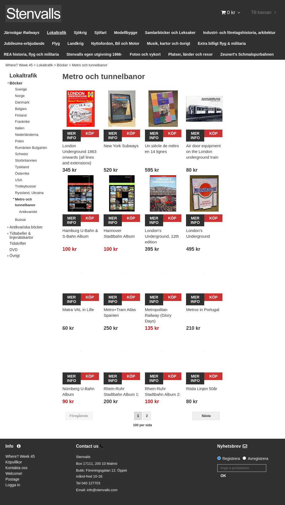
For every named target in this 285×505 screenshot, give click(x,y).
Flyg (56, 43)
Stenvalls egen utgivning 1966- (94, 54)
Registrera (231, 458)
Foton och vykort (145, 54)
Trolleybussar (25, 186)
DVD (14, 249)
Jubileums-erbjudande (24, 43)
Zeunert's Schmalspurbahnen (247, 54)
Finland (21, 115)
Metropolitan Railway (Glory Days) (158, 315)
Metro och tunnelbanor (89, 65)
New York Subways (121, 145)
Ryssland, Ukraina (29, 193)
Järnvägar (21, 32)
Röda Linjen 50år (201, 388)
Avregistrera (258, 458)
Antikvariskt (28, 212)
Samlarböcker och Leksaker (170, 32)
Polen (19, 141)
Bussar (20, 220)
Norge (19, 96)
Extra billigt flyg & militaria (222, 43)
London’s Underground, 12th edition (162, 236)
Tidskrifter (18, 243)
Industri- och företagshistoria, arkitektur (239, 32)
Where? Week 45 (19, 65)
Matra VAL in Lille (78, 309)
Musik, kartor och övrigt (168, 43)
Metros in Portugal (202, 309)
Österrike (22, 173)
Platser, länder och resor (190, 54)
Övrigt (15, 255)
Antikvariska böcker (26, 227)
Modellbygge (125, 32)
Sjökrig (80, 32)
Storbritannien (26, 160)
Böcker (62, 65)
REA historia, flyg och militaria (31, 54)
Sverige (21, 89)
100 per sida (142, 425)
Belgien (21, 109)
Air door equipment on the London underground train (203, 151)
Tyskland (22, 167)
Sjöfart (100, 32)
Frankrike (22, 122)
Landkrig (75, 43)
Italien (19, 128)
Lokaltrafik (56, 32)
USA (18, 180)
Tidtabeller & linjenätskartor (21, 235)
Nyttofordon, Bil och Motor (115, 43)
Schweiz (21, 154)
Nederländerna (26, 135)
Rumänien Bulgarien (31, 148)
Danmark (22, 102)
